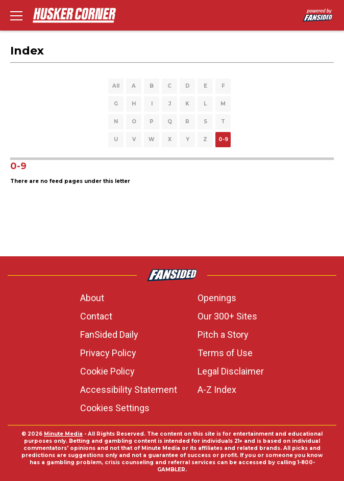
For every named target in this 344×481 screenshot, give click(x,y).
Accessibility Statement (128, 389)
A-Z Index (217, 389)
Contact (96, 316)
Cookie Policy (107, 371)
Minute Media (63, 434)
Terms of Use (225, 353)
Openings (217, 297)
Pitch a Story (223, 334)
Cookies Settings (115, 408)
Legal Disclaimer (231, 371)
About (92, 297)
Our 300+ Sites (227, 316)
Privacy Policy (108, 353)
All (115, 86)
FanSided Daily (109, 334)
